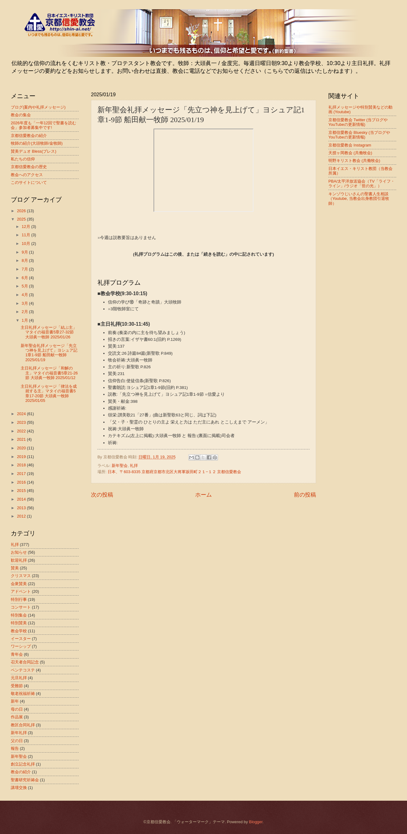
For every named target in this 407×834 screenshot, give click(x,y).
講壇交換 (19, 787)
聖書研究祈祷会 (25, 780)
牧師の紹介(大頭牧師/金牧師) (37, 143)
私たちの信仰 (23, 159)
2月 (25, 311)
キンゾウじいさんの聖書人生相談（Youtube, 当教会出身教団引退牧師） (358, 199)
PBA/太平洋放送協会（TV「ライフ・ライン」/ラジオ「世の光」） (361, 183)
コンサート (21, 607)
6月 (25, 277)
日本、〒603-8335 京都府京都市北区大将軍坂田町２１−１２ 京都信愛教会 (174, 471)
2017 (22, 473)
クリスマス (21, 575)
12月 (26, 226)
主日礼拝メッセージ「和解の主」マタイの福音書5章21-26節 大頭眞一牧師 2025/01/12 (49, 373)
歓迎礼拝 (19, 560)
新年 (15, 701)
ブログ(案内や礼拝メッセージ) (38, 107)
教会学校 (19, 631)
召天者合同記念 (25, 662)
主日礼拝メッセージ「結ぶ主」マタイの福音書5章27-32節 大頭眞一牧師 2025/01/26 (49, 332)
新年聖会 (120, 465)
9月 (25, 252)
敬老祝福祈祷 (23, 693)
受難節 (17, 685)
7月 (25, 269)
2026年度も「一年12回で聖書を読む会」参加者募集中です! (43, 125)
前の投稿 (305, 495)
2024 (22, 413)
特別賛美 (19, 623)
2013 (22, 508)
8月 (25, 260)
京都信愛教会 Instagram (349, 145)
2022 (22, 431)
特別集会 (19, 615)
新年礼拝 (19, 732)
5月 (25, 286)
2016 (22, 482)
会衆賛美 (19, 583)
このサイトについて (29, 182)
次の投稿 (102, 495)
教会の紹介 (21, 772)
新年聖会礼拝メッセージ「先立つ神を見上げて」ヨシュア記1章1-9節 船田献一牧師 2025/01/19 (49, 352)
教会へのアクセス (27, 174)
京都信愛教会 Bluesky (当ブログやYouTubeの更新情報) (359, 134)
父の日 (17, 740)
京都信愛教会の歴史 (29, 166)
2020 (22, 448)
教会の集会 (21, 115)
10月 (26, 243)
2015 (22, 490)
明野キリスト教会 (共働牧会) (354, 160)
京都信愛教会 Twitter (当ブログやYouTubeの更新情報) (358, 122)
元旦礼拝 (19, 677)
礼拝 (134, 465)
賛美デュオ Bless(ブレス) (33, 151)
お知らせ (19, 552)
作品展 (17, 717)
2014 (22, 499)
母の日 (17, 709)
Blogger (256, 822)
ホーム (203, 495)
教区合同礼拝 (23, 725)
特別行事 (19, 599)
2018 (22, 465)
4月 (25, 294)
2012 (22, 516)
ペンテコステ (23, 670)
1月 (25, 320)
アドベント (21, 591)
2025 (22, 219)
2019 (22, 456)
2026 (22, 210)
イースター (21, 638)
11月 (26, 235)
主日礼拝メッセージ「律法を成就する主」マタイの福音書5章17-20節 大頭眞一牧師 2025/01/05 (49, 393)
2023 (22, 422)
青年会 (17, 654)
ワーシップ (21, 646)
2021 (22, 439)
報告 (15, 748)
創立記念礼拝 (23, 764)
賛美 (15, 568)
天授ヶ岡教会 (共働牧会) (350, 153)
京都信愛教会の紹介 (29, 135)
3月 (25, 303)
